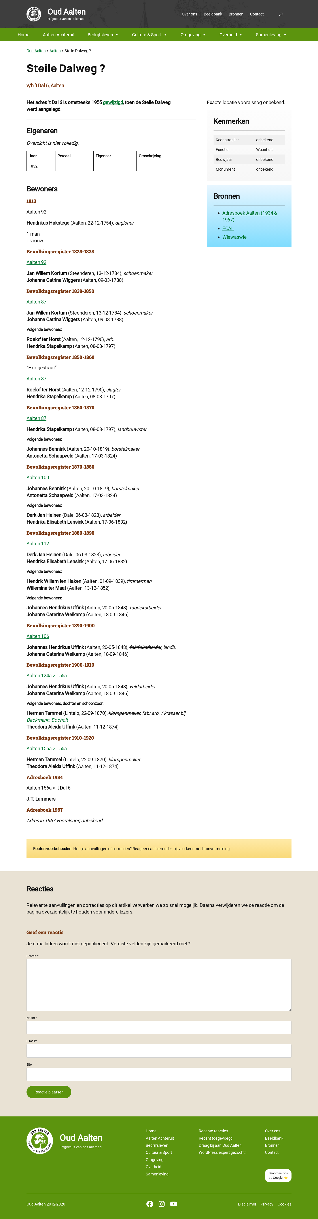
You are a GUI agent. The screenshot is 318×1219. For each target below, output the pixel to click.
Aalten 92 (36, 262)
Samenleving (271, 34)
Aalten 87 (36, 302)
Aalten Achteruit (58, 34)
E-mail (31, 1041)
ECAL (228, 228)
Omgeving (193, 34)
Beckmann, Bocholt (47, 720)
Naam (31, 1018)
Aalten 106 (37, 636)
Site (29, 1064)
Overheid (231, 34)
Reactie (32, 956)
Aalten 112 (37, 543)
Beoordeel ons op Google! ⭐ (278, 1175)
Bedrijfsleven (103, 34)
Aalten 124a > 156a (46, 675)
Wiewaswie (234, 237)
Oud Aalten (66, 12)
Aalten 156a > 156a (46, 748)
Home (24, 34)
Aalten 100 (37, 477)
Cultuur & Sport (149, 34)
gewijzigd (113, 102)
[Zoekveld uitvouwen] (281, 14)
